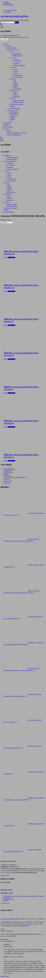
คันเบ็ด (12, 51)
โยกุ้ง (14, 81)
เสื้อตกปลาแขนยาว (12, 206)
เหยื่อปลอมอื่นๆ (17, 88)
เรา (1, 865)
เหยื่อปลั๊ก (15, 85)
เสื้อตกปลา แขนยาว (18, 102)
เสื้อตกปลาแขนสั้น (12, 204)
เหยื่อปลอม (13, 79)
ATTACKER (13, 112)
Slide (5, 474)
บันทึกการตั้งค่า (5, 976)
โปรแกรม (6, 483)
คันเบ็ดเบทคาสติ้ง (18, 55)
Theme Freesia (30, 918)
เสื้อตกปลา (13, 98)
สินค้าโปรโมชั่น (8, 127)
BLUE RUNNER (14, 113)
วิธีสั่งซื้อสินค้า (8, 123)
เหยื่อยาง (15, 87)
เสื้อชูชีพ (12, 106)
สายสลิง (15, 71)
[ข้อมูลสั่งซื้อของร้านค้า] (7, 222)
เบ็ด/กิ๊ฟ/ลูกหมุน (14, 90)
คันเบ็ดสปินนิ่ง (17, 53)
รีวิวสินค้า (6, 125)
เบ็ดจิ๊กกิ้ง (15, 94)
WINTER (12, 117)
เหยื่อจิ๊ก (15, 83)
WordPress (42, 918)
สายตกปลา (13, 67)
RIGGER (6, 2)
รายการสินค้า (7, 46)
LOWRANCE (7, 472)
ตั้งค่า (27, 926)
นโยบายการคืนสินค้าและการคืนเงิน (17, 133)
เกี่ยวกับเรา (7, 129)
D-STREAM (13, 114)
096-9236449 (7, 3)
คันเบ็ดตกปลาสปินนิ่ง (12, 157)
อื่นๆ (11, 121)
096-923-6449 (7, 897)
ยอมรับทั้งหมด (5, 939)
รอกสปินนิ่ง (16, 59)
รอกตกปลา (13, 57)
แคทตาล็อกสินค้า (12, 48)
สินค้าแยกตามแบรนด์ (13, 110)
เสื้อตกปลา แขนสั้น (18, 100)
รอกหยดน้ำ (16, 63)
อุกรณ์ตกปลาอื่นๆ (15, 108)
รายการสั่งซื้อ (7, 12)
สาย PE (15, 69)
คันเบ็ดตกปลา (7, 155)
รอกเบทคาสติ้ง (17, 61)
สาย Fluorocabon (17, 77)
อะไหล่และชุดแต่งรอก (19, 65)
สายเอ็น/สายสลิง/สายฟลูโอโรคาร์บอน (14, 477)
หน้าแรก (6, 44)
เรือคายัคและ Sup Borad (16, 104)
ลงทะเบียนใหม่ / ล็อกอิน (10, 10)
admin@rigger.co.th (9, 4)
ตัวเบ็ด (15, 92)
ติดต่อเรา (9, 131)
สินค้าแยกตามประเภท (13, 50)
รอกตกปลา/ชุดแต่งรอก (10, 161)
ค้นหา (17, 22)
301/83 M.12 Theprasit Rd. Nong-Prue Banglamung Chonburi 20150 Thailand (23, 896)
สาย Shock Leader (18, 75)
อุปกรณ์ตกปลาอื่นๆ (9, 212)
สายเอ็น (15, 73)
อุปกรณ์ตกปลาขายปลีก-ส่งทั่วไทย (14, 16)
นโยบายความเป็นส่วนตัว (13, 134)
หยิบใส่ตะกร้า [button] (11, 257)
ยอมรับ (2, 929)
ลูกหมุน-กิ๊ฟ (16, 96)
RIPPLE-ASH (13, 116)
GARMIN (6, 471)
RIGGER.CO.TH (5, 875)
